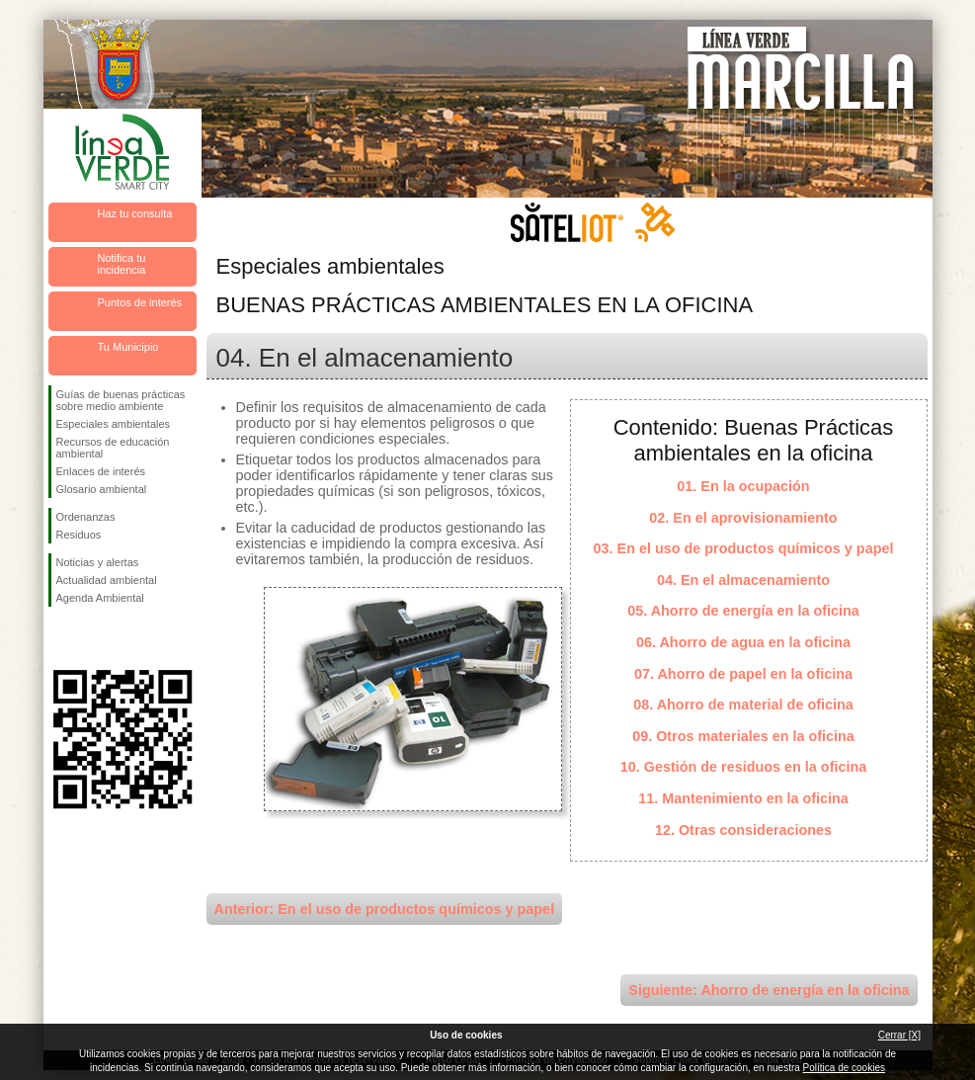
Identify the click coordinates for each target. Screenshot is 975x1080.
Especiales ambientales (113, 424)
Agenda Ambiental (100, 598)
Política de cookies (844, 1067)
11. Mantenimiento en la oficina (743, 798)
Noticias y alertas (97, 562)
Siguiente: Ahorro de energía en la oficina (768, 990)
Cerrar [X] (899, 1035)
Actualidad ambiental (106, 580)
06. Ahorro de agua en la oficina (743, 642)
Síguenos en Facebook (60, 638)
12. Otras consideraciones (743, 830)
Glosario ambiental (101, 489)
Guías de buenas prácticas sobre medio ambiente (121, 400)
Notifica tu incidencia (122, 264)
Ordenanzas (86, 517)
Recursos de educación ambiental (113, 447)
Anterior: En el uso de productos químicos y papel (384, 909)
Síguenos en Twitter (93, 638)
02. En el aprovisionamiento (743, 518)
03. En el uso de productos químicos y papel (744, 548)
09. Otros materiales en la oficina (743, 736)
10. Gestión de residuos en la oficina (743, 767)
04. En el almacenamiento (743, 580)
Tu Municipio (128, 347)
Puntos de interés (140, 302)
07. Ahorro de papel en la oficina (743, 674)
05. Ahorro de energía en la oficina (743, 611)
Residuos (79, 534)
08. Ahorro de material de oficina (743, 704)
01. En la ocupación (743, 486)
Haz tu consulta (135, 213)
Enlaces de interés (101, 471)
